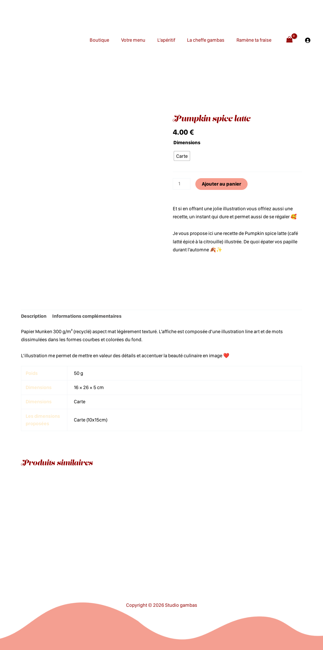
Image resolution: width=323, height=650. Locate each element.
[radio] (182, 156)
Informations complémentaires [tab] (88, 316)
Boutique (108, 40)
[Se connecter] (307, 40)
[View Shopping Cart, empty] (289, 40)
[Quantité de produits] (182, 184)
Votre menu (140, 40)
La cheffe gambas (208, 40)
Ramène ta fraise (254, 40)
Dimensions (186, 142)
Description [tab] (34, 316)
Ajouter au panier (221, 184)
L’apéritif (171, 40)
